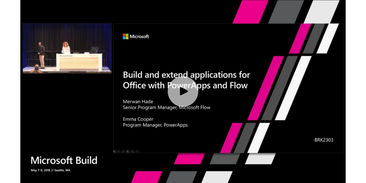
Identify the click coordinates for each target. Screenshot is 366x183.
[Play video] (183, 91)
